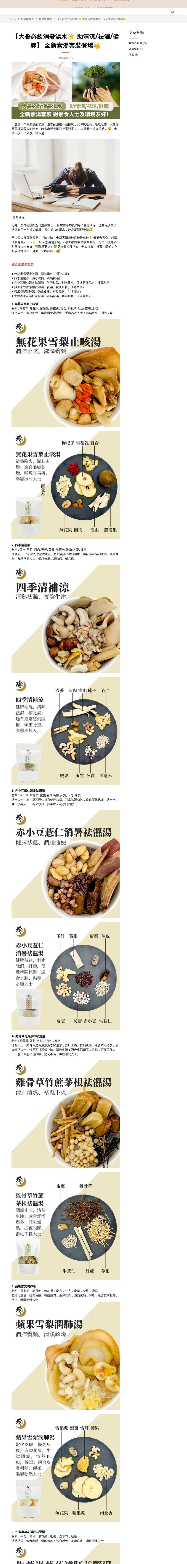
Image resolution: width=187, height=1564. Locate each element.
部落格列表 (27, 18)
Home (11, 18)
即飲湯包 (136, 49)
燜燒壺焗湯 (45, 18)
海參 (133, 54)
